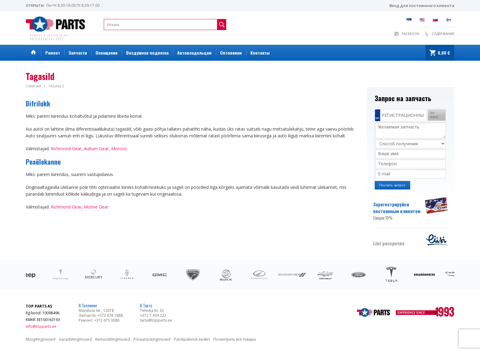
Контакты (260, 52)
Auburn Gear (96, 148)
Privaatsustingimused (152, 339)
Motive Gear (96, 207)
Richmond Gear (66, 148)
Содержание (443, 33)
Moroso (119, 148)
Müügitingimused (40, 339)
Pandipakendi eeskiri (192, 339)
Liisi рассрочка (388, 243)
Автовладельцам (194, 52)
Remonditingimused (112, 339)
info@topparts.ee (41, 326)
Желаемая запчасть (410, 130)
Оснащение (107, 52)
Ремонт (52, 52)
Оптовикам (231, 52)
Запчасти (78, 52)
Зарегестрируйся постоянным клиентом (398, 211)
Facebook (410, 33)
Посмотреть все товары (234, 339)
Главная (33, 86)
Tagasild (56, 86)
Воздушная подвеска (147, 52)
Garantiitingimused (75, 339)
